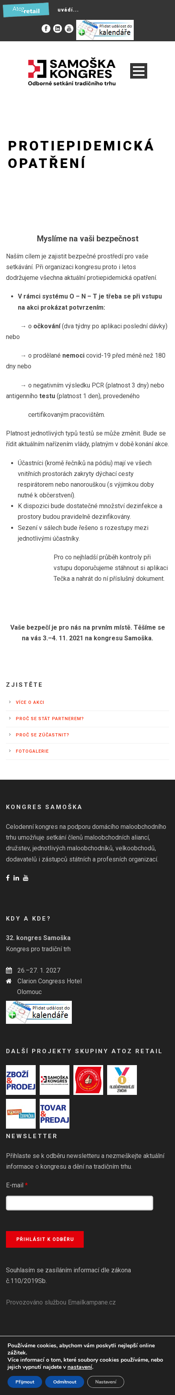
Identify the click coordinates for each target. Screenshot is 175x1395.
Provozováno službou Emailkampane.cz (61, 1302)
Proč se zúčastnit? (42, 735)
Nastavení (105, 1382)
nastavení (79, 1367)
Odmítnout (64, 1382)
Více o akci (30, 702)
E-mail (17, 1185)
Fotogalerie (32, 751)
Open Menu (138, 71)
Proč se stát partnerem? (50, 718)
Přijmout (24, 1382)
